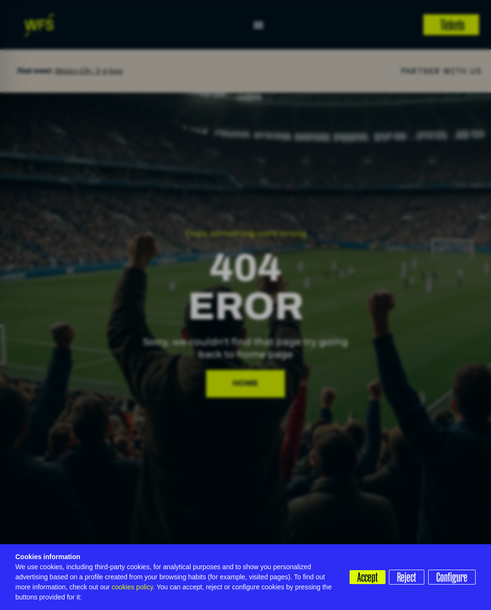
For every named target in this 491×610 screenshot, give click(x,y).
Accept (363, 577)
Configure (452, 577)
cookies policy (132, 587)
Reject (404, 577)
